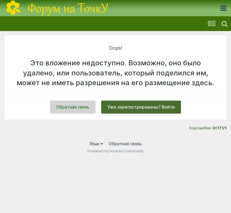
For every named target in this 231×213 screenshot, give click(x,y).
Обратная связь (72, 106)
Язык (96, 143)
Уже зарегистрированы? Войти (141, 106)
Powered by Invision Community (116, 151)
